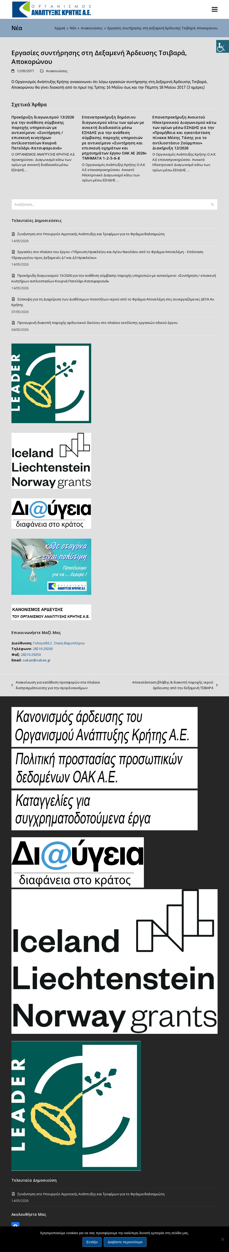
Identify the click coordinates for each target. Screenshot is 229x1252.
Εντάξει (92, 1242)
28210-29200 (43, 648)
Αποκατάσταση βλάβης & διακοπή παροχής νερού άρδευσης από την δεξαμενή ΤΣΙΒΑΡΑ (170, 685)
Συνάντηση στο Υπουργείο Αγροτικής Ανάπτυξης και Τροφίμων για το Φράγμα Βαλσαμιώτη (91, 233)
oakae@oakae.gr (37, 660)
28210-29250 (31, 654)
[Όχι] (222, 1239)
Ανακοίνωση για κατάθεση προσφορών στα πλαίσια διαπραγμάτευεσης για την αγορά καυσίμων (55, 685)
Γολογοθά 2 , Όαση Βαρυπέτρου (59, 643)
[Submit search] (212, 204)
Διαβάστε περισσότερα (125, 1242)
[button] (215, 9)
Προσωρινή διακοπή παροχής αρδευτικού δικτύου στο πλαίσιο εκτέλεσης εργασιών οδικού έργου (98, 322)
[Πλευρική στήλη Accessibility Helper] (222, 46)
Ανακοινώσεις (57, 71)
